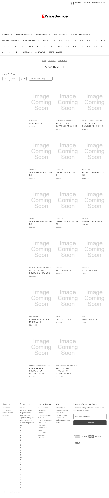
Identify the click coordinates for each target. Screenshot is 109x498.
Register (96, 3)
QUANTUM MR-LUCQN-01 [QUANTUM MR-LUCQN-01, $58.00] (67, 173)
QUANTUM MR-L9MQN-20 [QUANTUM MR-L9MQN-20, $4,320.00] (67, 222)
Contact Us (40, 52)
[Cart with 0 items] (103, 3)
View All (41, 438)
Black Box (42, 433)
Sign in (87, 3)
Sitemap (5, 415)
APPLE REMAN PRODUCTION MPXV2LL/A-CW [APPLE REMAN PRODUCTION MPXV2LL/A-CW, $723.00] (36, 371)
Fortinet (41, 413)
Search (78, 3)
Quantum (41, 435)
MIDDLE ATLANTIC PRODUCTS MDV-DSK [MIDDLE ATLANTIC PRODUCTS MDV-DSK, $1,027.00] (39, 271)
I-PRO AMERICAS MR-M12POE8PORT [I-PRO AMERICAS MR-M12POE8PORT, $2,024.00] (39, 320)
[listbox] (44, 78)
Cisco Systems (43, 408)
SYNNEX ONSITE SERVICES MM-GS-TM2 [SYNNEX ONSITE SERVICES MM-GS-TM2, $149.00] (92, 124)
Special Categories (80, 35)
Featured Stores (10, 40)
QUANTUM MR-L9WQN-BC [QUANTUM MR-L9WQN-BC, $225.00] (93, 173)
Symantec (42, 410)
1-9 (45, 40)
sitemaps (27, 52)
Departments (43, 35)
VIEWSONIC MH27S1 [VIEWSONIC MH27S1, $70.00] (38, 123)
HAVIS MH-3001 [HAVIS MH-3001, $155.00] (89, 319)
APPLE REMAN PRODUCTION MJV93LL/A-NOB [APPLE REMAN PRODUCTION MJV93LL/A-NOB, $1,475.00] (63, 371)
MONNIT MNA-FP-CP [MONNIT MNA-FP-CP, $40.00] (92, 221)
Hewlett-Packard (44, 415)
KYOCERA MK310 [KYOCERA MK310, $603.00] (63, 270)
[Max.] (14, 79)
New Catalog (60, 35)
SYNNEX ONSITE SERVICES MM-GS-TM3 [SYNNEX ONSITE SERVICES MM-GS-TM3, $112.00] (66, 124)
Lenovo (40, 430)
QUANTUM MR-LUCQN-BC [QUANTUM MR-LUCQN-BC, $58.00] (40, 173)
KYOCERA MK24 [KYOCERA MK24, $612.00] (89, 270)
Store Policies (55, 52)
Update (23, 79)
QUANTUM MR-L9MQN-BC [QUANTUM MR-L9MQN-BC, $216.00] (40, 222)
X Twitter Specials (31, 40)
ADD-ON (41, 418)
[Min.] (6, 79)
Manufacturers (23, 35)
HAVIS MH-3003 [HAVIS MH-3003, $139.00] (63, 319)
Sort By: (33, 78)
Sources (7, 35)
